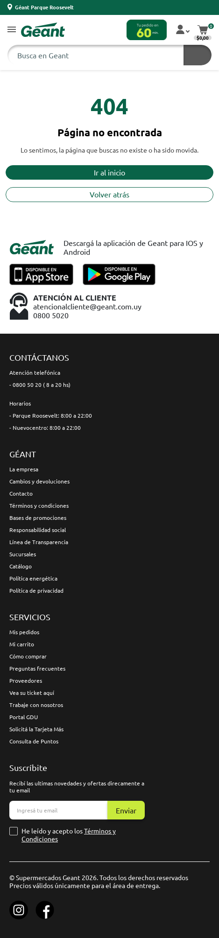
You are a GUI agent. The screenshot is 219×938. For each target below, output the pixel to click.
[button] (11, 30)
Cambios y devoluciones (39, 481)
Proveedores (25, 680)
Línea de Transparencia (38, 542)
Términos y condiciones (39, 505)
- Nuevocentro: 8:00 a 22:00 (45, 427)
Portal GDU (23, 717)
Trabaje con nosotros (36, 704)
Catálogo (20, 566)
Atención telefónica (34, 372)
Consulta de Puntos (33, 741)
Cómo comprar (28, 656)
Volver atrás (109, 194)
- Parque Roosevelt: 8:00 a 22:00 (50, 415)
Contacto (21, 493)
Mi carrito (21, 644)
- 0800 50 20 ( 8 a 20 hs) (40, 384)
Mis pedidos (24, 632)
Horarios (20, 403)
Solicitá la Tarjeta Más (36, 729)
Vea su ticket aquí (31, 692)
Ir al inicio (109, 172)
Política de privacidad (36, 590)
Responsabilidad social (37, 529)
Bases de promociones (37, 517)
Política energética (33, 578)
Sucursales (22, 554)
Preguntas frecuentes (37, 668)
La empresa (23, 469)
